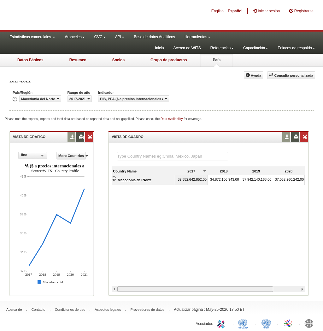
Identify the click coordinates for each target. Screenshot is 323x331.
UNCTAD (244, 323)
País (216, 60)
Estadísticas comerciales (32, 37)
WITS (63, 16)
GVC (100, 37)
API (119, 37)
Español (235, 11)
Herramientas (197, 37)
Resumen (77, 60)
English (217, 11)
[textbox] (172, 156)
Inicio (159, 48)
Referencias (222, 48)
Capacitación (255, 48)
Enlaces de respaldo (296, 48)
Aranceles (75, 37)
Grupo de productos (168, 60)
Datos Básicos (30, 60)
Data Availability (172, 119)
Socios (118, 60)
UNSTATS (266, 323)
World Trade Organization (288, 323)
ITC (222, 323)
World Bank (310, 323)
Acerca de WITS (187, 48)
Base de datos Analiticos (154, 37)
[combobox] (32, 155)
